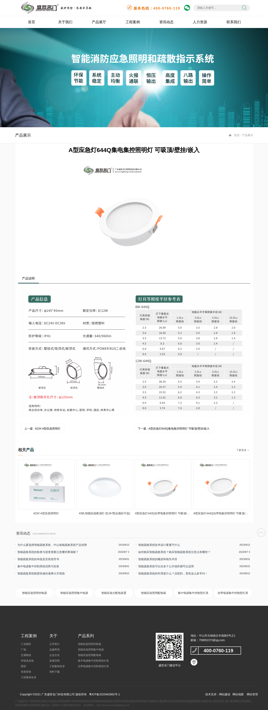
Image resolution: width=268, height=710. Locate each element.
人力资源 (200, 22)
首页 (31, 22)
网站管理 (252, 694)
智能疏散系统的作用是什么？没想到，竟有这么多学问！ (173, 573)
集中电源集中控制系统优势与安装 (38, 566)
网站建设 (224, 694)
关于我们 (65, 22)
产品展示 (247, 135)
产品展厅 (99, 22)
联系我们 (234, 22)
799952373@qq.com (212, 640)
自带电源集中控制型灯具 (233, 592)
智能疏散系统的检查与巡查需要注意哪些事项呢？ (48, 552)
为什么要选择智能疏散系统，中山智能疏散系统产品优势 (52, 544)
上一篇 (42, 428)
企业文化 (54, 655)
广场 (23, 649)
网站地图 (238, 694)
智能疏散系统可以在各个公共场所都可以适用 (166, 566)
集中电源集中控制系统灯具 (93, 660)
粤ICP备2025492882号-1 (104, 694)
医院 (23, 666)
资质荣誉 (26, 671)
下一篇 (173, 428)
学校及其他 (27, 660)
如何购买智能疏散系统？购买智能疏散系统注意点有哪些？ (174, 552)
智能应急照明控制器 (34, 592)
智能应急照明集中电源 (74, 592)
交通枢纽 (26, 655)
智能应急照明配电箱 (153, 592)
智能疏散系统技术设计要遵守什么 (159, 544)
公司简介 (54, 644)
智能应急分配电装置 (113, 592)
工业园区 (26, 644)
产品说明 (28, 278)
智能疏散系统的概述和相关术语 (157, 559)
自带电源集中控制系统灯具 (93, 666)
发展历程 (54, 660)
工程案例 (133, 22)
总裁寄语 (54, 649)
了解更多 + (242, 450)
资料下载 (54, 671)
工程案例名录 (28, 677)
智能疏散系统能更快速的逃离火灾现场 (41, 573)
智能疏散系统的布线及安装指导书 (38, 559)
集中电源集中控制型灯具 (193, 592)
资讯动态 (166, 22)
